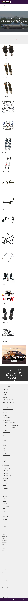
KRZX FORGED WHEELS (6, 419)
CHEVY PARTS (5, 485)
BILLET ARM (4, 479)
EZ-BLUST (4, 492)
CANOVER (4, 484)
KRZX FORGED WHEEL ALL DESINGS (8, 427)
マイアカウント (5, 455)
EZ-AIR (4, 490)
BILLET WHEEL (5, 391)
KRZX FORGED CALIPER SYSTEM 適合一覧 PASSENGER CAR (11, 424)
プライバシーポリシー (6, 454)
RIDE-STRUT (5, 508)
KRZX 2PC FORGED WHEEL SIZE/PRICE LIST (9, 421)
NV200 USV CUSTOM (6, 432)
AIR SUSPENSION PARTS (6, 470)
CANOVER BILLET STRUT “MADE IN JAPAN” (9, 398)
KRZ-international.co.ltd (6, 416)
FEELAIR (4, 497)
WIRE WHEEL (5, 518)
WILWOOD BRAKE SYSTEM (6, 445)
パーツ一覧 (4, 452)
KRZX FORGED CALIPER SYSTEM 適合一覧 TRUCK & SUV (11, 426)
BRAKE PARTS (5, 482)
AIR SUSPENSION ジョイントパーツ (8, 472)
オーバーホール (5, 447)
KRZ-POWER (5, 502)
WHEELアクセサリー (6, 515)
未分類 (4, 521)
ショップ (4, 450)
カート (4, 449)
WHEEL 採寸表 (5, 444)
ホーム (4, 5)
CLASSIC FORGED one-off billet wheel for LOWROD (10, 404)
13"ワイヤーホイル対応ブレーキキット (9, 467)
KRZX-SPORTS (5, 503)
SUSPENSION (5, 439)
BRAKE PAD (4, 393)
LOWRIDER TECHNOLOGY (6, 505)
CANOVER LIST (5, 396)
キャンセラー (5, 520)
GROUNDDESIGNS (5, 411)
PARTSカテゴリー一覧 (6, 434)
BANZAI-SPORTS (5, 477)
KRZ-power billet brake (6, 417)
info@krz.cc (3, 571)
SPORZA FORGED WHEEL (6, 437)
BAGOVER (4, 475)
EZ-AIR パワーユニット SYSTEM (7, 409)
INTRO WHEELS (5, 414)
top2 (3, 442)
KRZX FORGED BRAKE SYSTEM (7, 422)
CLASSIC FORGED (5, 487)
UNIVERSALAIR (5, 513)
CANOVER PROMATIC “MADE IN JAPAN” (8, 401)
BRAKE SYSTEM (5, 394)
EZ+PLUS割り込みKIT (6, 495)
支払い (4, 457)
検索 (14, 599)
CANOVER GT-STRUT (6, 399)
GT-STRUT (4, 500)
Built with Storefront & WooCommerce (15, 596)
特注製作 (4, 460)
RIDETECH (4, 510)
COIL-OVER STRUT (5, 406)
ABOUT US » (14, 359)
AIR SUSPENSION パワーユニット (8, 474)
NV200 (4, 507)
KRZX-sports (5, 429)
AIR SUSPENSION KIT (6, 388)
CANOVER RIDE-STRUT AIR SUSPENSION (9, 403)
